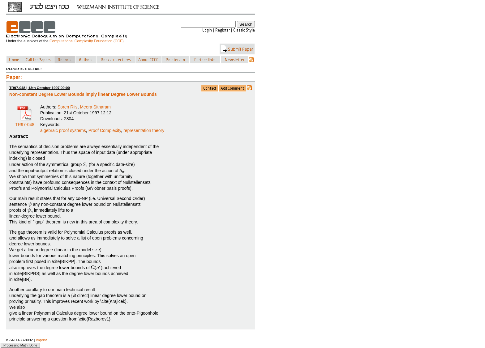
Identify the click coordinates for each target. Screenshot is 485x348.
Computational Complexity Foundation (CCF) (86, 41)
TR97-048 (24, 122)
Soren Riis (68, 106)
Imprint (41, 340)
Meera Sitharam (95, 106)
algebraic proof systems (63, 130)
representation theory (143, 130)
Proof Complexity (104, 130)
